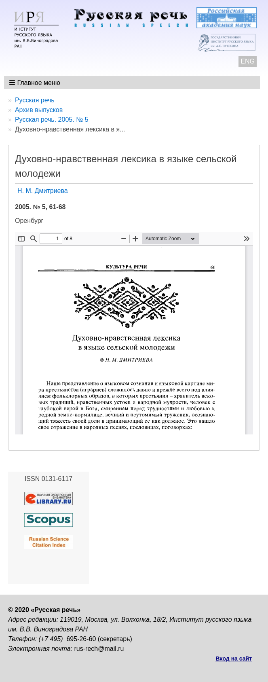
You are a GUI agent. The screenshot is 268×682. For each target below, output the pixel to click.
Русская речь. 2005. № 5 (52, 119)
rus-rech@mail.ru (99, 648)
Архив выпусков (39, 109)
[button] (35, 82)
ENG (248, 61)
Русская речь (35, 100)
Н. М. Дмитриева (42, 190)
